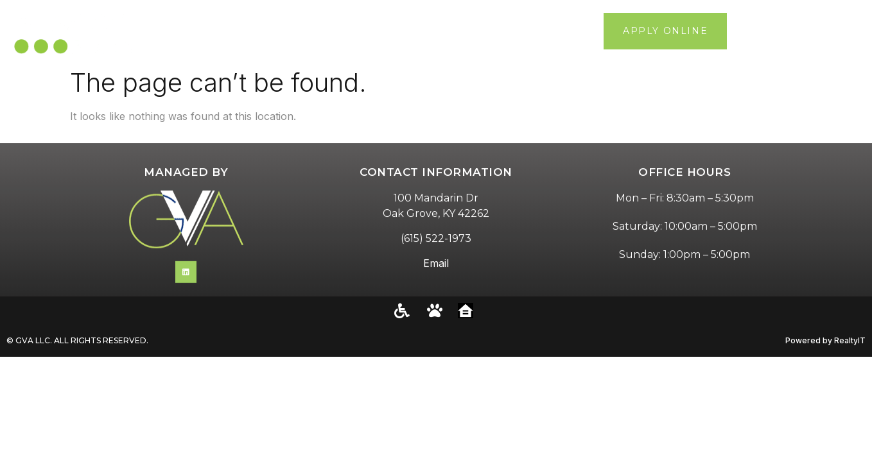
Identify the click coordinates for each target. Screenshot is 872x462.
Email (436, 276)
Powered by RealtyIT (825, 340)
